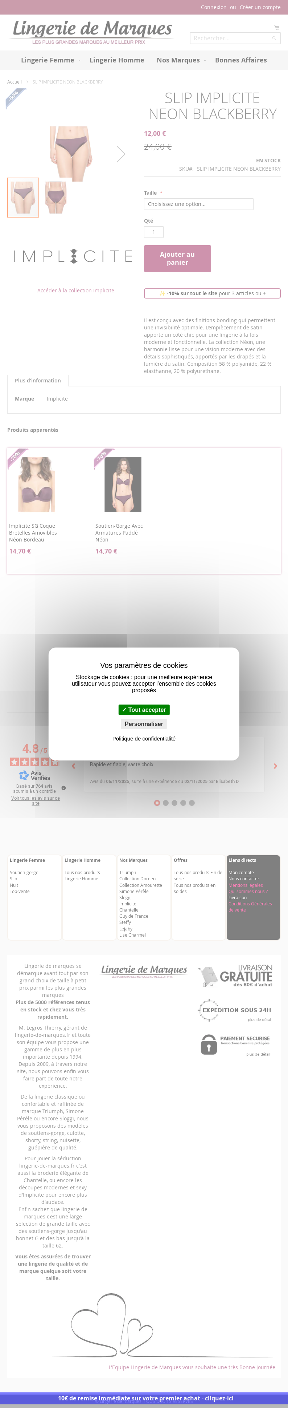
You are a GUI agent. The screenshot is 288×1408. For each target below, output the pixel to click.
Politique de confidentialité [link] (144, 738)
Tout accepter (144, 710)
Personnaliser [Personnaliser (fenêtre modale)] (144, 724)
